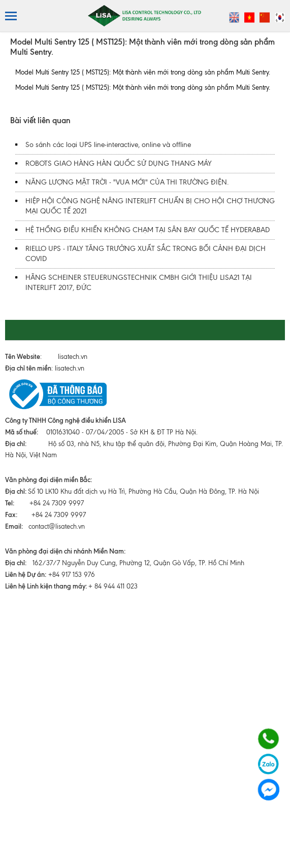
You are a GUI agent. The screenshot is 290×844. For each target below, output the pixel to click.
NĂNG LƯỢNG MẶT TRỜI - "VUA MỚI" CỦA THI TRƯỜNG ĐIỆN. (127, 182)
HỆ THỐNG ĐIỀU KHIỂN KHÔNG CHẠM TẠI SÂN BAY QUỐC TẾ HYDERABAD (147, 230)
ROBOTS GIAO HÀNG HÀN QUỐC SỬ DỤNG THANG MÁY (118, 163)
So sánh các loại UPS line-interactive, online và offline (108, 144)
